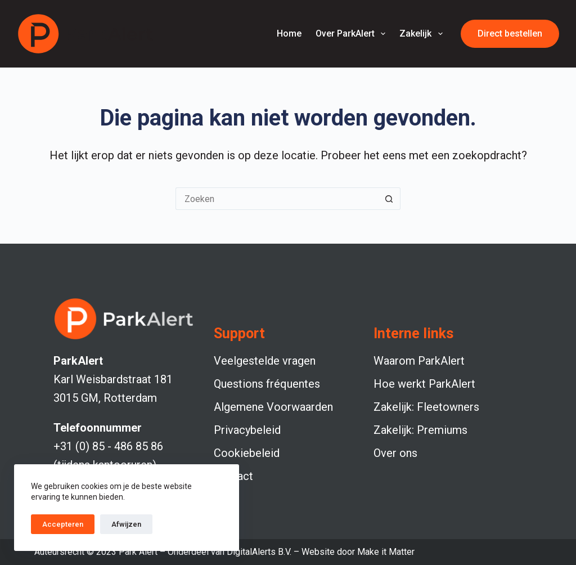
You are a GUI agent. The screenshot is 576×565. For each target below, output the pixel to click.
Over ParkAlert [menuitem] (353, 34)
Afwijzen (126, 524)
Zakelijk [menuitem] (423, 34)
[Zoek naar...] (277, 198)
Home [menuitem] (289, 33)
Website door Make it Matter (358, 551)
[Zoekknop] (389, 198)
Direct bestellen (510, 33)
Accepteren (62, 524)
